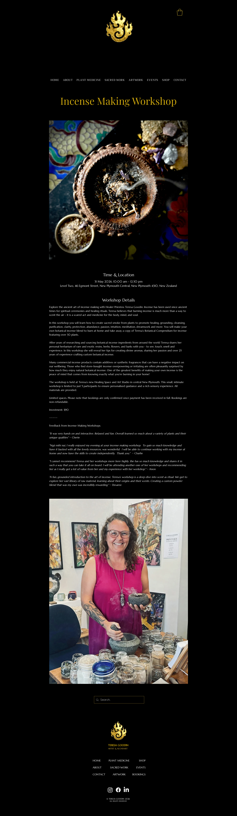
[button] (180, 12)
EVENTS (140, 767)
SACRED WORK (119, 767)
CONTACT (99, 774)
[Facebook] (118, 790)
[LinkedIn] (126, 790)
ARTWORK (119, 774)
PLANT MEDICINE (119, 760)
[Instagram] (110, 790)
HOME (97, 760)
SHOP (142, 760)
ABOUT (97, 767)
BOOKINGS (138, 774)
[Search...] (118, 699)
